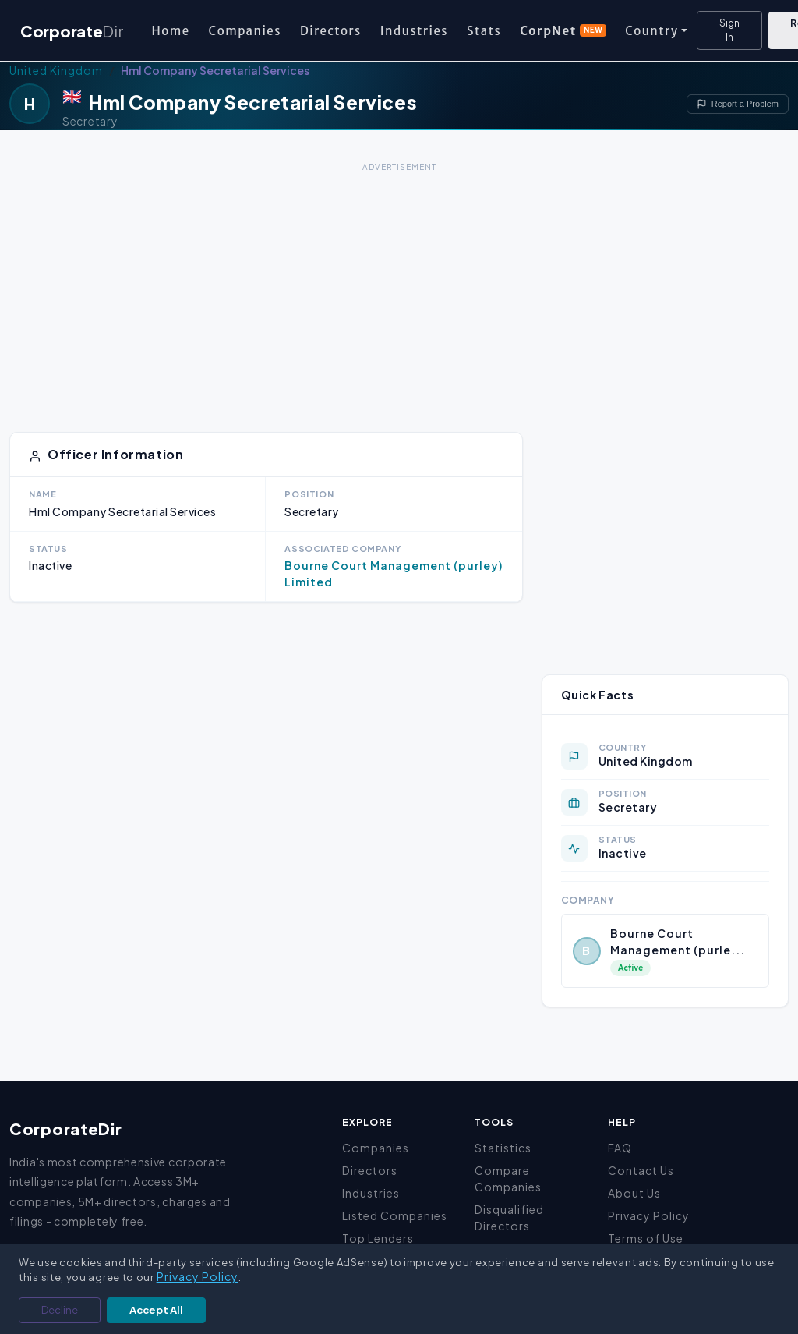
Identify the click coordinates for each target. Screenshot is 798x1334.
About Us (634, 1193)
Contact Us (641, 1170)
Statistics (503, 1148)
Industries (414, 30)
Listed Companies (394, 1215)
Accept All (156, 1310)
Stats (484, 30)
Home (170, 30)
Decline (59, 1310)
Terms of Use (645, 1238)
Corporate (71, 31)
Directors (331, 30)
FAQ (620, 1148)
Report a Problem (738, 104)
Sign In (729, 30)
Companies (245, 30)
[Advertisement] (399, 285)
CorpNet (563, 30)
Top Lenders (378, 1238)
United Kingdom (56, 70)
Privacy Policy (649, 1215)
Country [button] (651, 30)
